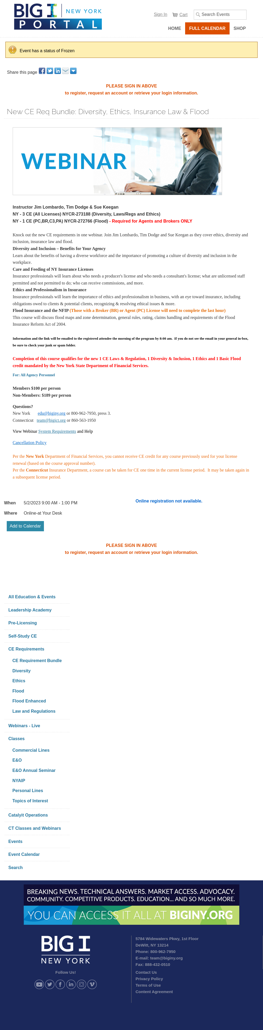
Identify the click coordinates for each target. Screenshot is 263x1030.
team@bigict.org (51, 420)
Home (174, 28)
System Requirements (57, 431)
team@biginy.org (166, 958)
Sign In (160, 14)
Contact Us (146, 972)
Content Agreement (154, 991)
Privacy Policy (149, 978)
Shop (240, 28)
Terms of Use (148, 985)
